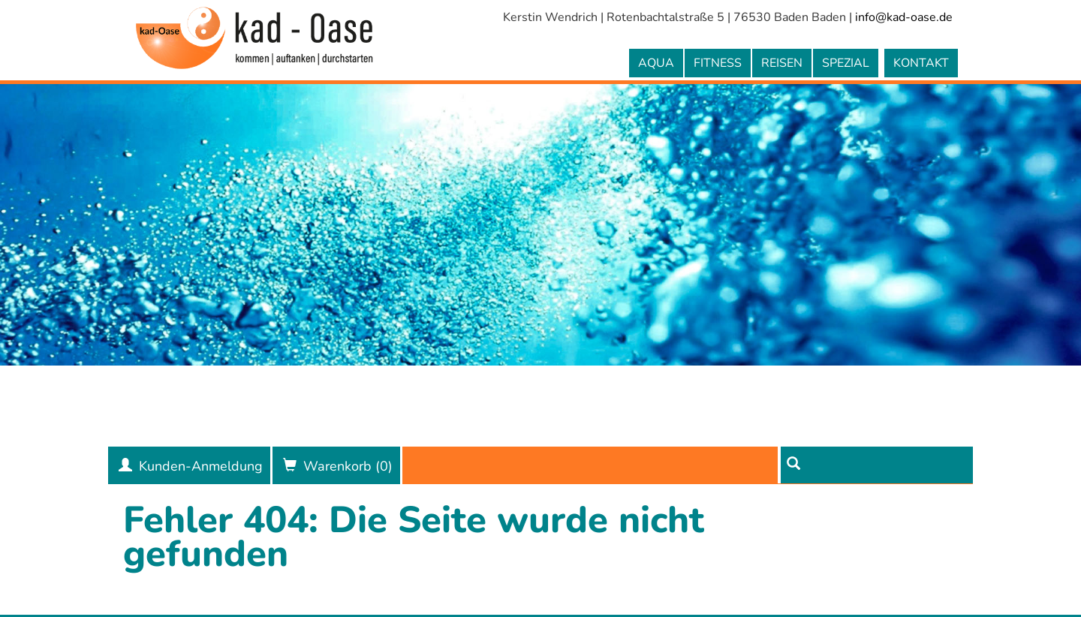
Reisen (781, 63)
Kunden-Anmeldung (201, 466)
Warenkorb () (348, 466)
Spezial (845, 63)
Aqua (656, 63)
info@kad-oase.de (904, 17)
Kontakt (921, 63)
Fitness (718, 63)
